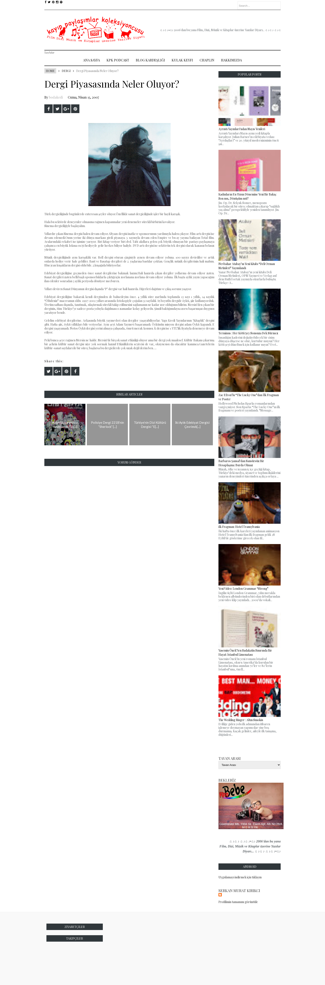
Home (50, 71)
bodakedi (56, 97)
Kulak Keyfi (182, 60)
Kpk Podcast (118, 60)
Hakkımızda (231, 60)
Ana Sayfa (91, 60)
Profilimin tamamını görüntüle (238, 902)
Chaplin (207, 60)
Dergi (66, 71)
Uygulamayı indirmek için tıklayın (240, 877)
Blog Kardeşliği (150, 60)
